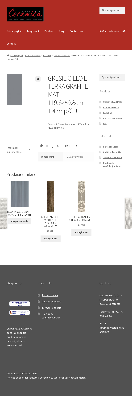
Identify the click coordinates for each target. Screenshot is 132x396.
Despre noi (33, 31)
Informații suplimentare (14, 149)
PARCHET (107, 112)
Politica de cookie (112, 152)
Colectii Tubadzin (62, 55)
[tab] (20, 150)
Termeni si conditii (112, 157)
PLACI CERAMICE (33, 55)
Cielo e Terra (64, 124)
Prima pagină (14, 31)
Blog (61, 31)
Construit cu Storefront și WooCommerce (62, 377)
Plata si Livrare (110, 146)
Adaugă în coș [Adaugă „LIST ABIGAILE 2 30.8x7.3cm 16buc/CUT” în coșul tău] (81, 232)
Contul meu (76, 31)
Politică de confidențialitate (111, 164)
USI (105, 123)
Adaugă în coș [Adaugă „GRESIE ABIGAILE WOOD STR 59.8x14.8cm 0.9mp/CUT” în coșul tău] (50, 238)
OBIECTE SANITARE (112, 101)
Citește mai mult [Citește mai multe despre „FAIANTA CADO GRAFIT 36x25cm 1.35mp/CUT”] (19, 221)
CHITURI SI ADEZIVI (112, 118)
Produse (48, 31)
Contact (11, 43)
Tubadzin (47, 55)
